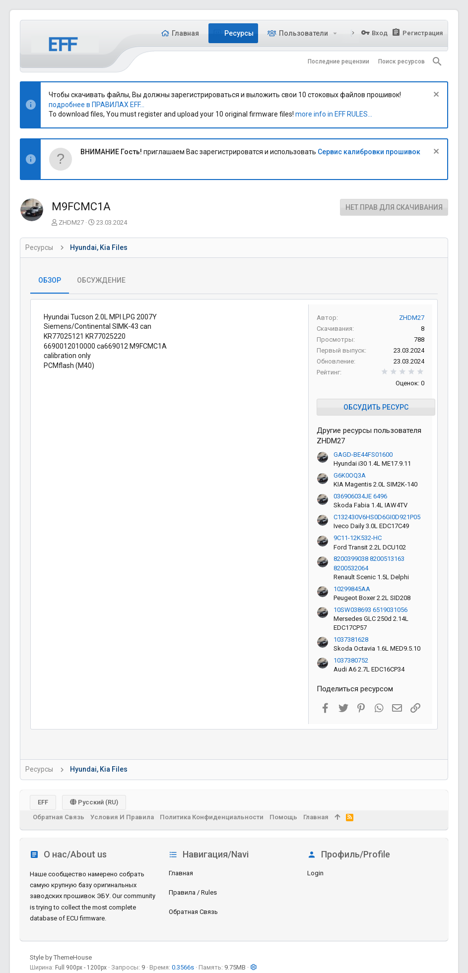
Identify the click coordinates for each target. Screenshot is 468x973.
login (315, 873)
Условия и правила (122, 817)
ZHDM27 (71, 222)
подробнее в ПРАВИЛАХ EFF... (96, 105)
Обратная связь (193, 911)
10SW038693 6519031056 (370, 609)
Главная (181, 873)
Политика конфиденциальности (212, 817)
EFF (43, 802)
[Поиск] (437, 61)
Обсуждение (101, 280)
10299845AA (352, 589)
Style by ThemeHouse (61, 957)
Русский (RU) (94, 802)
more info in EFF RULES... (333, 114)
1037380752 (351, 660)
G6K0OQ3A (350, 475)
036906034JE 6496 (360, 496)
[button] (334, 33)
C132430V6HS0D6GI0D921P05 (377, 517)
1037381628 (351, 639)
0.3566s (183, 967)
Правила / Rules (193, 892)
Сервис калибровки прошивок (369, 152)
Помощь (283, 817)
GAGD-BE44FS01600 (363, 454)
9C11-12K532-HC (358, 538)
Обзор (49, 280)
